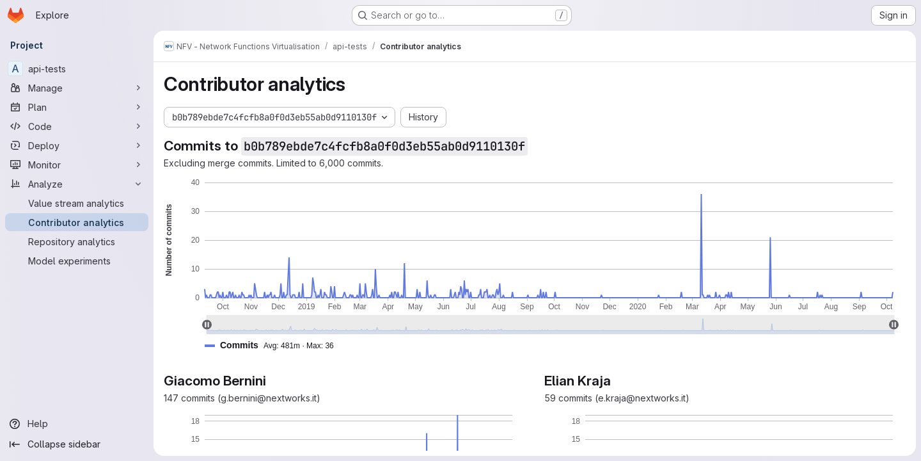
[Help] (76, 424)
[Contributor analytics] (76, 222)
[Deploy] (76, 145)
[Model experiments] (76, 261)
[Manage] (76, 88)
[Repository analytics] (76, 241)
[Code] (76, 126)
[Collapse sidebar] (76, 444)
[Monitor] (76, 165)
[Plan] (76, 107)
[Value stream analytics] (76, 203)
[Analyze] (76, 184)
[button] (274, 345)
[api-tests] (76, 68)
